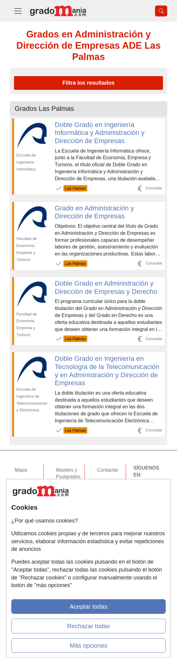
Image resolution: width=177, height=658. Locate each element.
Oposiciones (69, 531)
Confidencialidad (115, 481)
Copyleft (106, 505)
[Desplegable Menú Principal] (18, 10)
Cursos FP (67, 488)
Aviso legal (109, 493)
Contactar (107, 470)
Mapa (21, 470)
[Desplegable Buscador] (161, 10)
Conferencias (70, 500)
